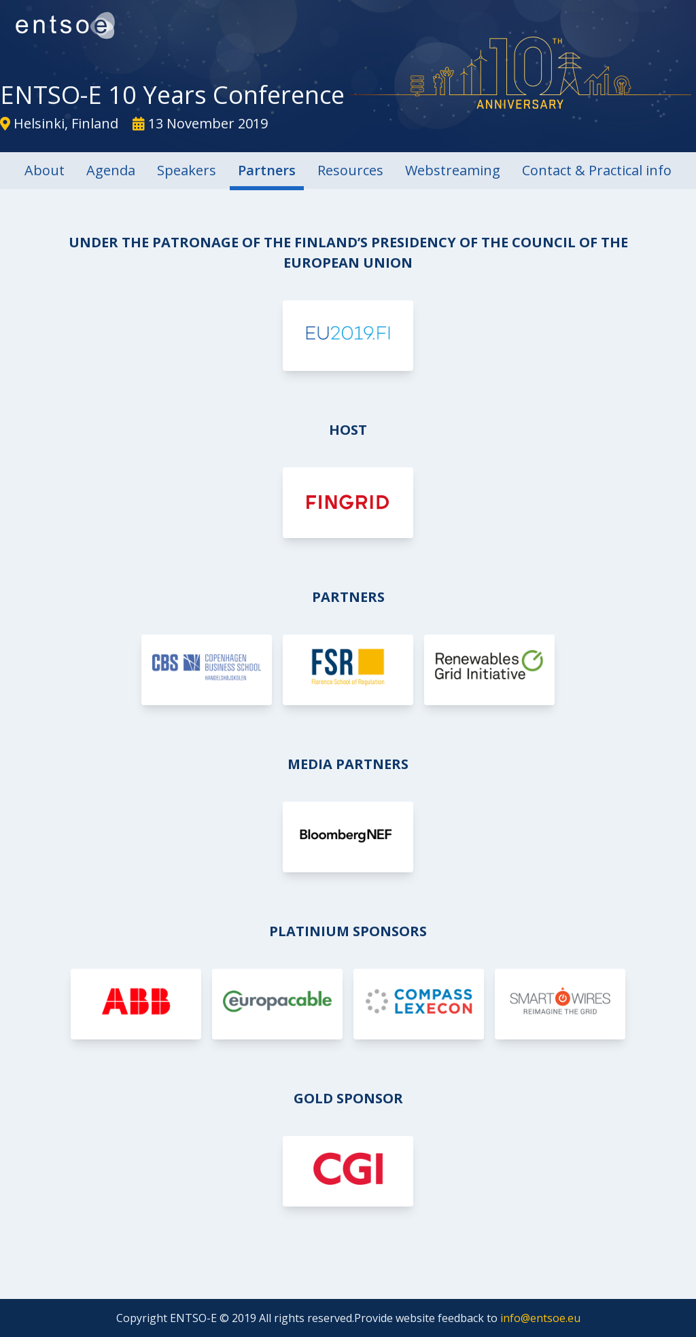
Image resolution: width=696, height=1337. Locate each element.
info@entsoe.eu (540, 1318)
